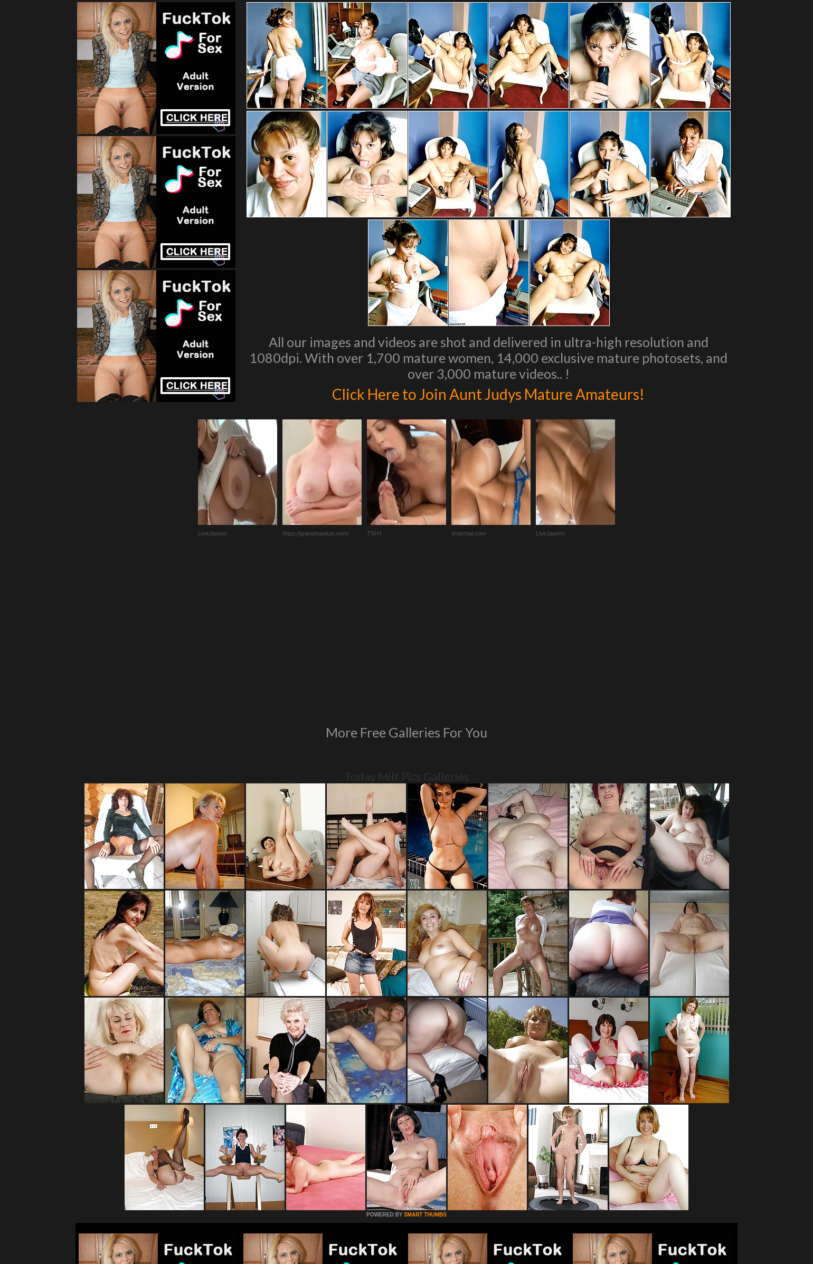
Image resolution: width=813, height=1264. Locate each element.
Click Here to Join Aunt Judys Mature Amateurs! (488, 392)
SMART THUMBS (425, 1071)
